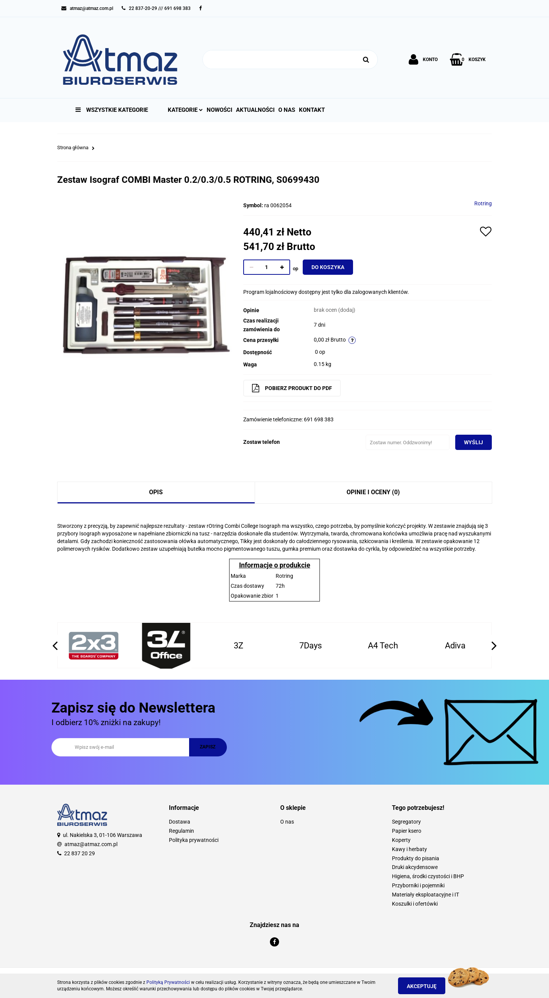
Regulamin (181, 831)
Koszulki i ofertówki (415, 904)
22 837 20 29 (79, 853)
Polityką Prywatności (168, 982)
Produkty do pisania (415, 858)
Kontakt (312, 109)
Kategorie (185, 109)
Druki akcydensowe (415, 867)
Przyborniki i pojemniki (418, 885)
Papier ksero (406, 831)
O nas (286, 109)
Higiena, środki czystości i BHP (428, 876)
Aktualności (255, 109)
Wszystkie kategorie (111, 109)
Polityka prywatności (193, 840)
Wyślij (470, 442)
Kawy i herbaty (409, 849)
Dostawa (179, 822)
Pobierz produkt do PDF (295, 388)
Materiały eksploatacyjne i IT (425, 895)
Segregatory (406, 822)
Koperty (401, 840)
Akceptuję (425, 986)
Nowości (219, 109)
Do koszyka (331, 267)
